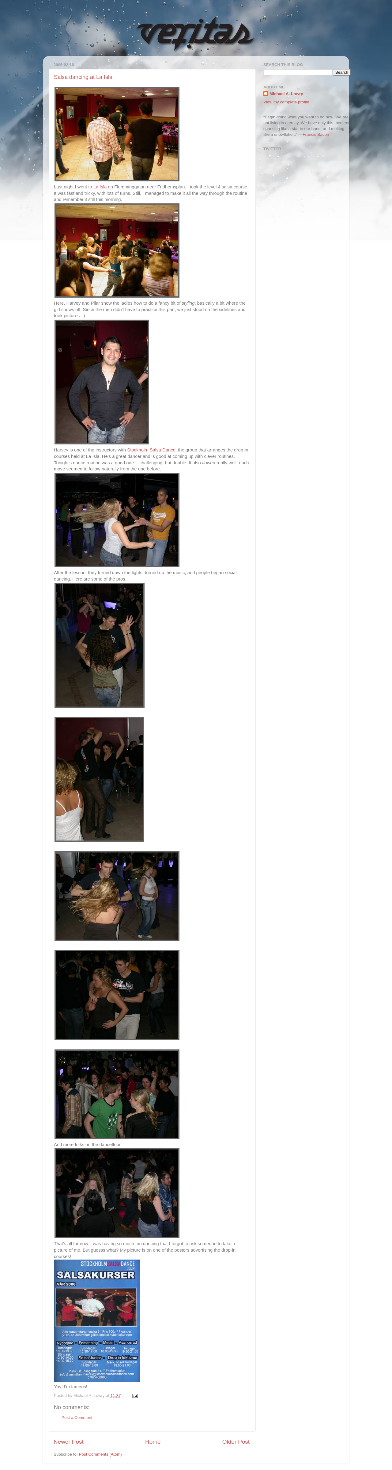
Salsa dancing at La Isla (83, 77)
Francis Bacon (316, 134)
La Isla (100, 186)
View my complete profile (286, 102)
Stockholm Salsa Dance (151, 449)
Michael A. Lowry (286, 93)
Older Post (236, 1441)
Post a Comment (77, 1417)
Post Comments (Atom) (100, 1454)
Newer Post (69, 1441)
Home (152, 1441)
